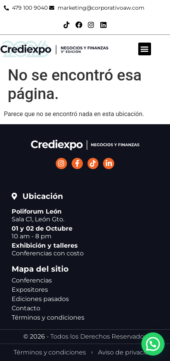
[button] (144, 49)
